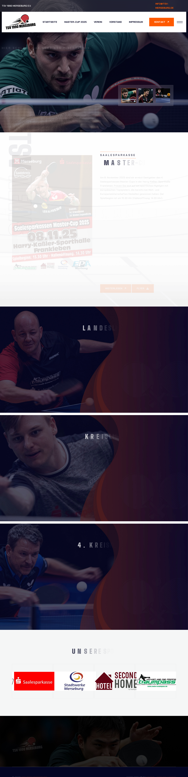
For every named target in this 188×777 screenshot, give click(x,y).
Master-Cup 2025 (75, 22)
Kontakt (161, 22)
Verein (98, 22)
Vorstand (115, 22)
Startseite (50, 22)
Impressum (136, 22)
